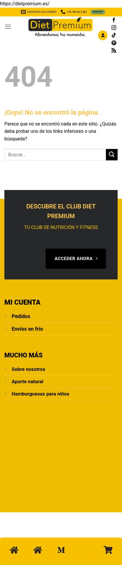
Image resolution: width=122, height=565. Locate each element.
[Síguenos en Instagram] (113, 27)
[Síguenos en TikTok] (113, 35)
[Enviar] (112, 154)
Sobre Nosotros (27, 533)
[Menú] (7, 26)
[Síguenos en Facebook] (113, 20)
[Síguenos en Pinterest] (113, 43)
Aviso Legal (97, 533)
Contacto (58, 533)
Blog (77, 533)
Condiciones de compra (85, 537)
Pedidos (21, 316)
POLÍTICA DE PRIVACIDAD (35, 537)
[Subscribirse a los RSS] (113, 50)
